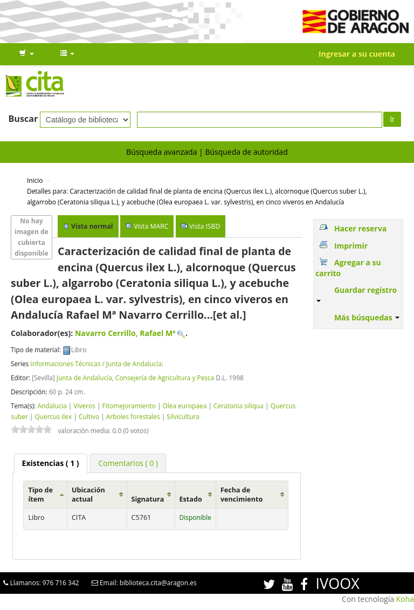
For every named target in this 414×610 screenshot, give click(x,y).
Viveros (84, 405)
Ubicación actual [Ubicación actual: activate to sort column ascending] (88, 494)
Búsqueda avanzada (161, 152)
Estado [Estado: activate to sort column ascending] (191, 499)
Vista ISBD (204, 226)
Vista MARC (151, 226)
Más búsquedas (367, 317)
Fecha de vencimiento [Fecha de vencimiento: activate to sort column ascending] (241, 494)
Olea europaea (185, 405)
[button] (26, 54)
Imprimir (351, 246)
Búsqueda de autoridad (246, 152)
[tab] (50, 463)
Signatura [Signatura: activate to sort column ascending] (148, 499)
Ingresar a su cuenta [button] (357, 54)
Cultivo (89, 416)
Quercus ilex (53, 416)
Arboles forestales (133, 416)
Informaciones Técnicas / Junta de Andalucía (96, 363)
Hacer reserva (360, 228)
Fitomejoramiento (129, 405)
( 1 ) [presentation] (50, 463)
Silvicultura (183, 416)
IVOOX (338, 583)
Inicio (35, 180)
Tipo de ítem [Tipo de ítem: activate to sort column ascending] (40, 494)
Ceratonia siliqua (238, 405)
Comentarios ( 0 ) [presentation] (128, 463)
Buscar (23, 118)
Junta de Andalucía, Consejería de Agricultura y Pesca (136, 377)
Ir (392, 119)
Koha (405, 599)
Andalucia (51, 405)
